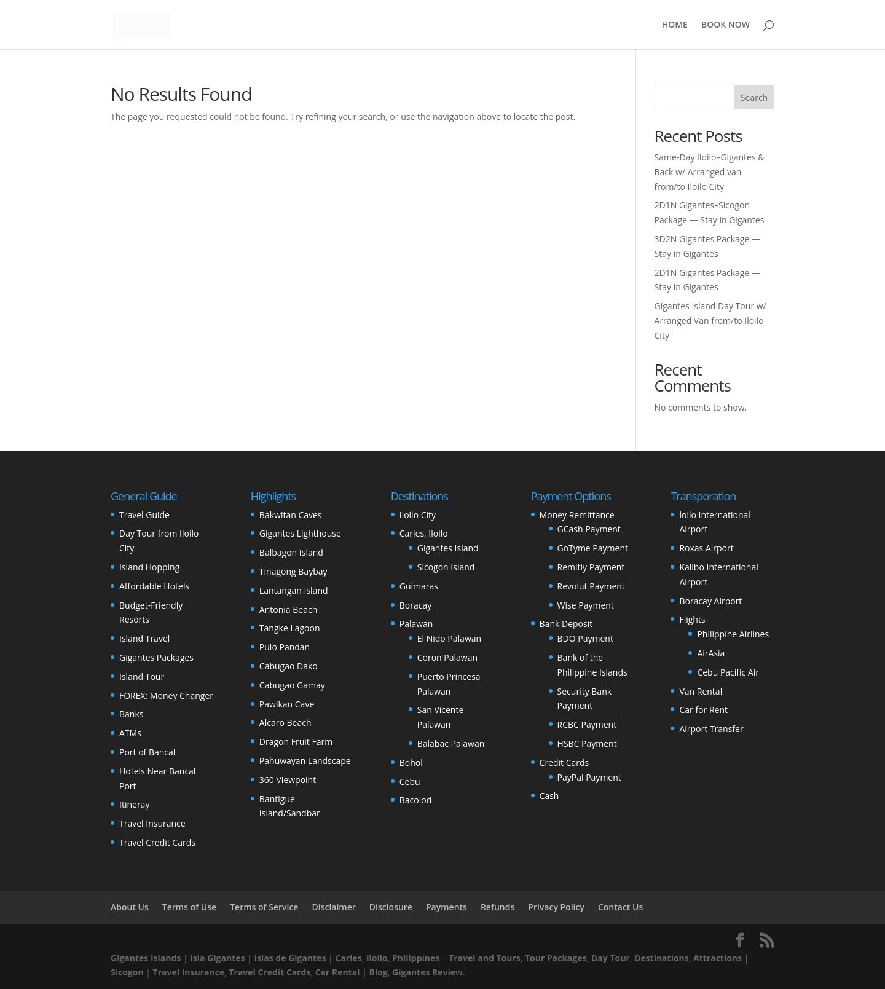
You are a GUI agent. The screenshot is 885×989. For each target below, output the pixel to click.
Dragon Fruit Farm (295, 741)
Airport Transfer (711, 729)
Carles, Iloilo (423, 533)
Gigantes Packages (156, 657)
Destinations (661, 958)
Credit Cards (564, 762)
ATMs (130, 733)
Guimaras (418, 586)
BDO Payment (585, 638)
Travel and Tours (485, 958)
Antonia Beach (288, 609)
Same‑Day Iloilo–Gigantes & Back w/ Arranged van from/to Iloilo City (710, 171)
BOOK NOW (725, 25)
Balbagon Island (291, 552)
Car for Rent (703, 709)
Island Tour (141, 676)
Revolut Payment (591, 586)
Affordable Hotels (154, 586)
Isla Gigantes (217, 958)
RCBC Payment (587, 724)
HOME (675, 25)
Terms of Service (264, 907)
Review (447, 972)
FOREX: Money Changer (166, 695)
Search (754, 97)
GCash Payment (589, 529)
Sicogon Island (446, 567)
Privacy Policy (556, 907)
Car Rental (337, 972)
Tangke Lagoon (289, 628)
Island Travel (144, 638)
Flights (692, 619)
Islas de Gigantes (290, 958)
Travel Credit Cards (157, 842)
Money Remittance (577, 515)
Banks (131, 714)
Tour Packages (556, 958)
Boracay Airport (710, 601)
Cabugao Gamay (292, 685)
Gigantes (411, 972)
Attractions (717, 958)
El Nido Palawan (449, 638)
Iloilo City (417, 515)
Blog (378, 972)
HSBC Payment (587, 743)
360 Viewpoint (287, 780)
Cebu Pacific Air (728, 672)
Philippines (415, 958)
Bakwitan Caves (290, 515)
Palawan (416, 623)
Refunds (497, 907)
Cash (549, 796)
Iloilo (377, 958)
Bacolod (415, 800)
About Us (130, 907)
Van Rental (700, 691)
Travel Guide (144, 515)
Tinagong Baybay (293, 571)
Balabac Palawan (451, 743)
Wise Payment (585, 605)
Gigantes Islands (146, 958)
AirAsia (711, 653)
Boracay (415, 605)
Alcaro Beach (285, 722)
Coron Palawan (447, 657)
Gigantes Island (448, 548)
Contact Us (620, 907)
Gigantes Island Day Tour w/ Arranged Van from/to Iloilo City (710, 320)
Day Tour (610, 958)
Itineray (134, 804)
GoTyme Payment (592, 548)
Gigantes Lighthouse (300, 533)
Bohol (411, 762)
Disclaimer (333, 907)
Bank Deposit (566, 623)
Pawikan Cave (286, 704)
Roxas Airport (706, 548)
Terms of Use (189, 907)
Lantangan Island (293, 590)
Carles (348, 958)
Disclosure (390, 907)
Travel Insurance (152, 823)
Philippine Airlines (733, 634)
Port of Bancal (147, 752)
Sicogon (127, 972)
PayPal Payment (589, 777)
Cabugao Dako (288, 666)
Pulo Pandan (284, 647)
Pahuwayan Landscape (305, 760)
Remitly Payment (591, 567)
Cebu (409, 781)
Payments (446, 907)
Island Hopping (149, 567)
